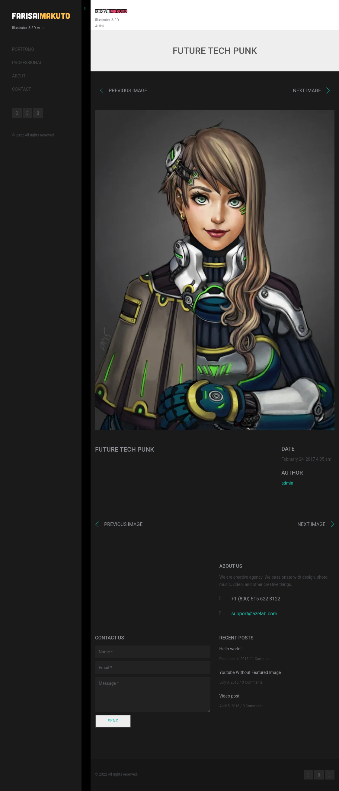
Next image (307, 90)
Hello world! (230, 648)
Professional (27, 62)
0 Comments (252, 682)
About (19, 76)
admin (287, 483)
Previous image (128, 90)
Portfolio (23, 49)
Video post (229, 696)
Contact (21, 89)
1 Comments (262, 659)
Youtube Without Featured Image (250, 672)
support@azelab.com (254, 613)
